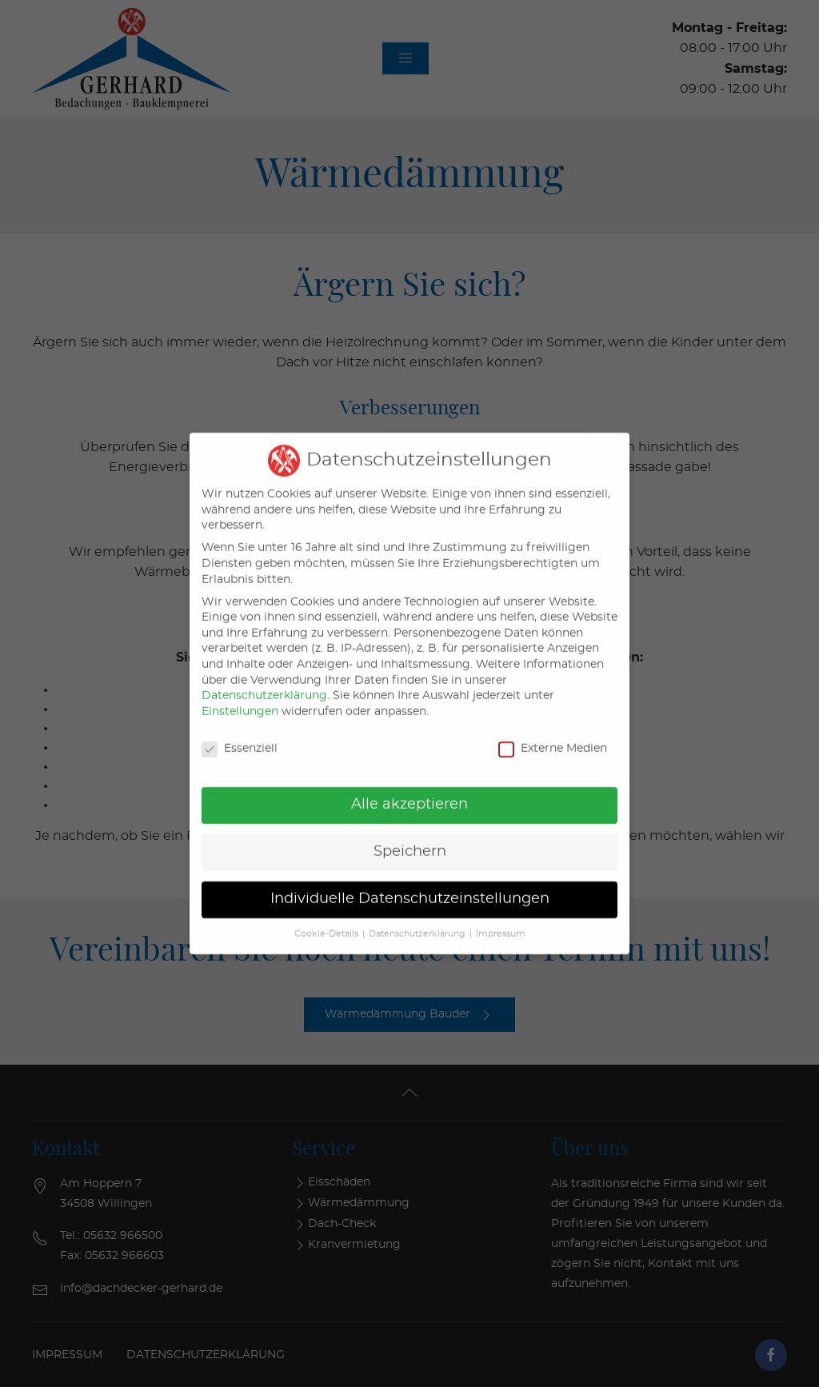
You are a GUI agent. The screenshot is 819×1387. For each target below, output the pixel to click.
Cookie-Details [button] (326, 921)
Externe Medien (552, 736)
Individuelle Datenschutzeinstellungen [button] (409, 886)
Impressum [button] (500, 921)
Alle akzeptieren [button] (409, 792)
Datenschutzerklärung (264, 683)
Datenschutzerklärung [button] (417, 921)
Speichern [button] (410, 840)
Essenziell (240, 736)
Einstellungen (240, 699)
